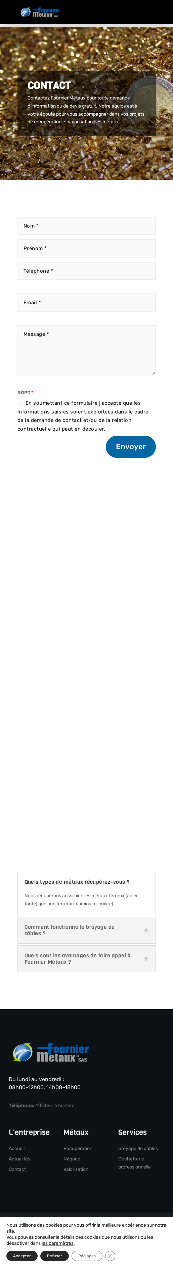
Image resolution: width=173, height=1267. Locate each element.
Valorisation (75, 1169)
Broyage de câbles (138, 1148)
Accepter (22, 1256)
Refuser (54, 1256)
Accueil (17, 1148)
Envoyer (131, 446)
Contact (17, 1169)
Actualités (19, 1159)
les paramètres (58, 1243)
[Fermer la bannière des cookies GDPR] (110, 1256)
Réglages (87, 1256)
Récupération (77, 1148)
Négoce (71, 1159)
